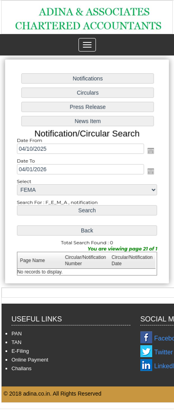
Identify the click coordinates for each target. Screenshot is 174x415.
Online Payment (29, 360)
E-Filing (20, 351)
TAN (16, 342)
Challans (21, 368)
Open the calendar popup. (149, 151)
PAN (16, 334)
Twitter (163, 352)
